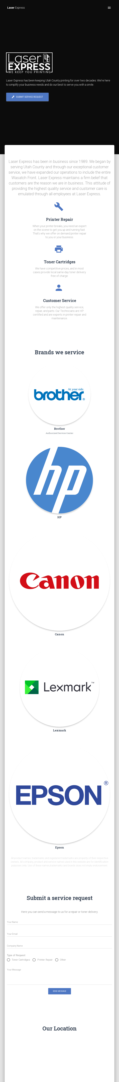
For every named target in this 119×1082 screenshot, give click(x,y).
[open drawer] (109, 7)
